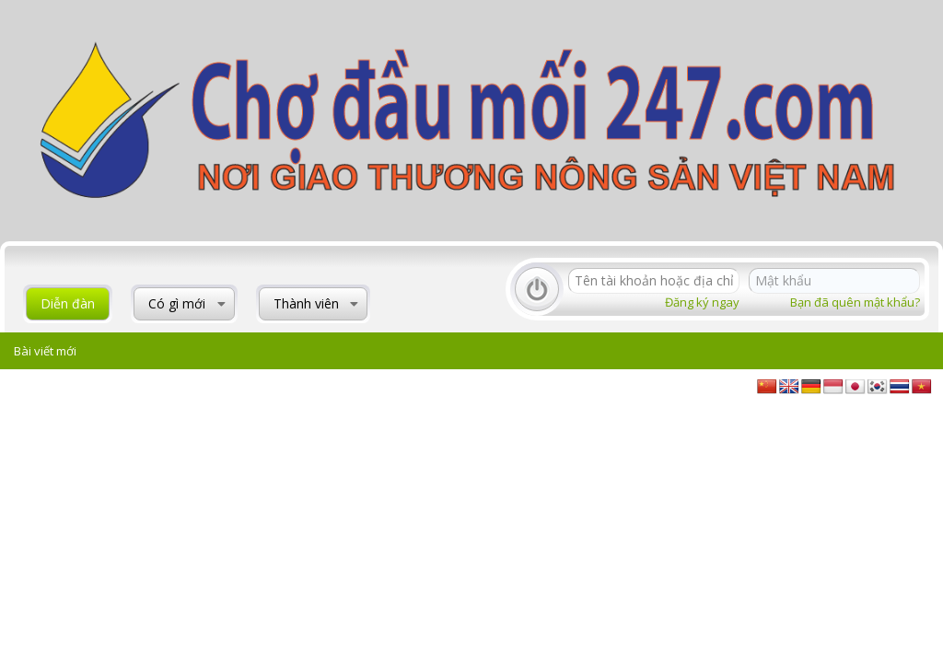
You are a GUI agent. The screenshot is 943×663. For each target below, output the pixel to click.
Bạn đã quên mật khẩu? (855, 302)
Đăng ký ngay (702, 302)
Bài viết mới (45, 351)
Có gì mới (176, 303)
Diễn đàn (68, 303)
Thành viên (306, 303)
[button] (221, 304)
